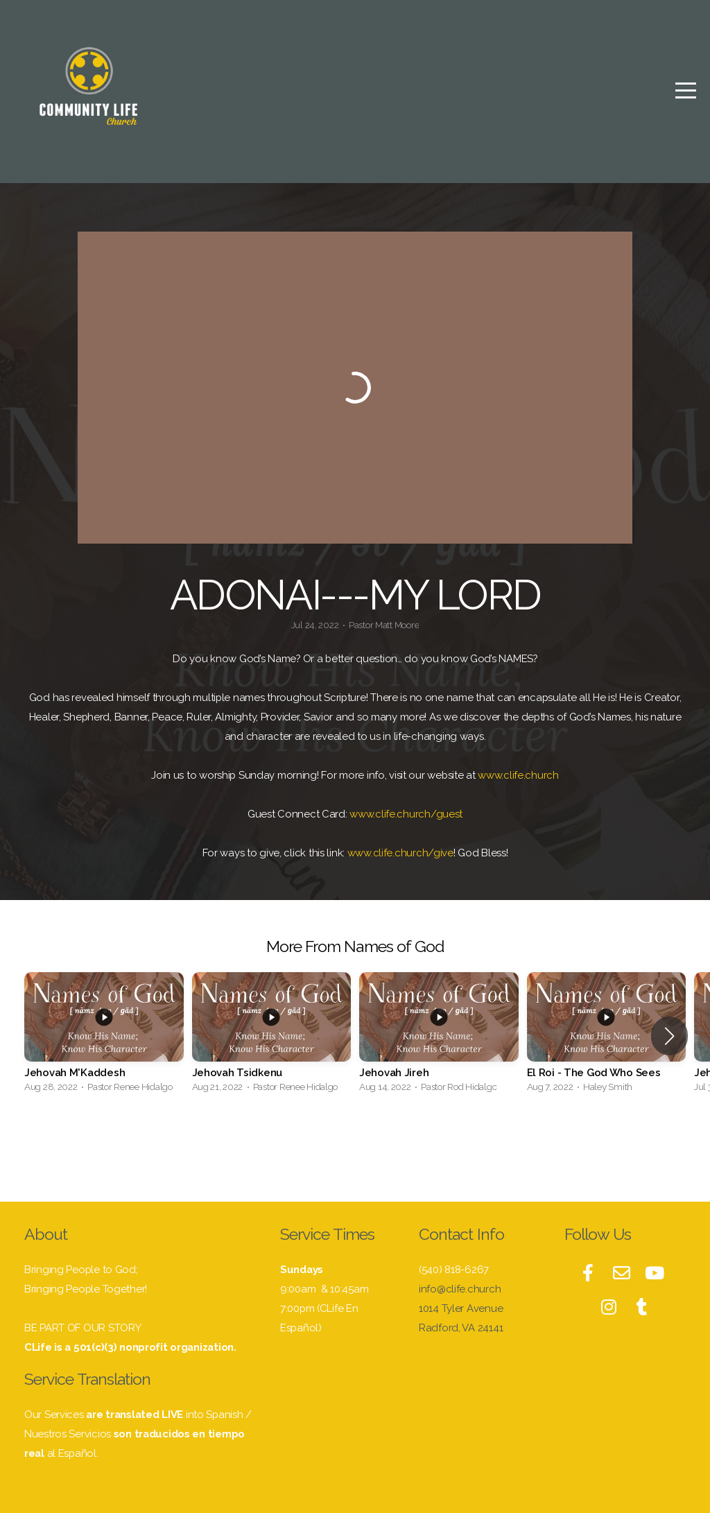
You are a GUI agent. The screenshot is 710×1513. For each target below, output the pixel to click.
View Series (354, 1139)
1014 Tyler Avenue (462, 1308)
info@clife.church (460, 1289)
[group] (104, 1036)
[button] (669, 1036)
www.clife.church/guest (405, 814)
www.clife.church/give (400, 853)
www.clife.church (518, 775)
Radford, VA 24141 (461, 1328)
